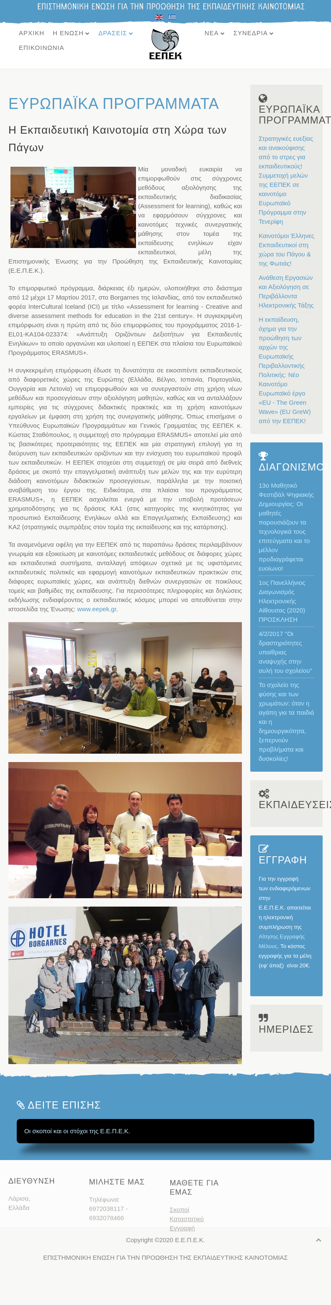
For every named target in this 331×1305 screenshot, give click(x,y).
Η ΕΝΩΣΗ (68, 32)
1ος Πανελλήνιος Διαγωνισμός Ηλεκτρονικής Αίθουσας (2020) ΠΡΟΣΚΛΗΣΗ (282, 601)
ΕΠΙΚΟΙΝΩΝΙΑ (41, 47)
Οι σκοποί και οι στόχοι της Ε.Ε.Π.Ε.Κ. (77, 1130)
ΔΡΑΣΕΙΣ (112, 32)
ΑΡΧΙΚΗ (31, 32)
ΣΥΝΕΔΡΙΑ (250, 32)
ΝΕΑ (212, 32)
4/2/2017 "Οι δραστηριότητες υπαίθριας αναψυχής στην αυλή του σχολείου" (285, 652)
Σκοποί (180, 1229)
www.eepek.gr (96, 608)
